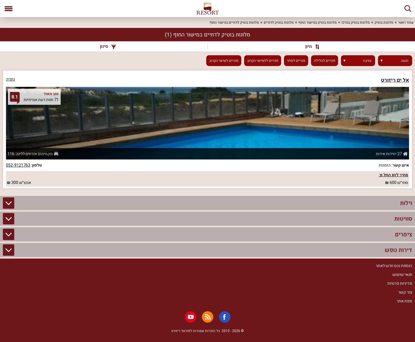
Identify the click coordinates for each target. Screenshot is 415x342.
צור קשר (405, 292)
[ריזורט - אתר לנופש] (208, 8)
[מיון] (310, 46)
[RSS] (207, 317)
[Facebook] (224, 317)
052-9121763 (18, 165)
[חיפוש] (407, 8)
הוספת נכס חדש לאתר (394, 266)
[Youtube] (190, 317)
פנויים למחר (296, 60)
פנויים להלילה (324, 60)
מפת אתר (404, 301)
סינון (108, 46)
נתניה (10, 79)
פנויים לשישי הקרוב (223, 60)
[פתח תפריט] (8, 8)
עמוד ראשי (406, 22)
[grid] (207, 129)
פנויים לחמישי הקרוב (262, 60)
